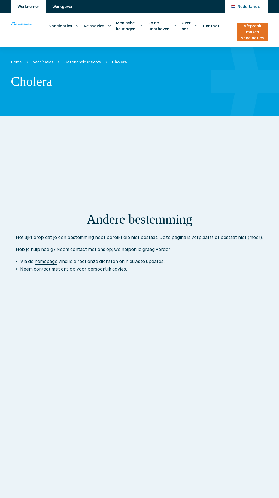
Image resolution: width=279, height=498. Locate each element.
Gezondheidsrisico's (82, 62)
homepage (46, 261)
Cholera (119, 62)
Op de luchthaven (158, 26)
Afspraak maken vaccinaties (252, 32)
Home (16, 62)
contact (42, 269)
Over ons (186, 26)
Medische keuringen (125, 26)
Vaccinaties (60, 26)
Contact (211, 26)
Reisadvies (94, 26)
